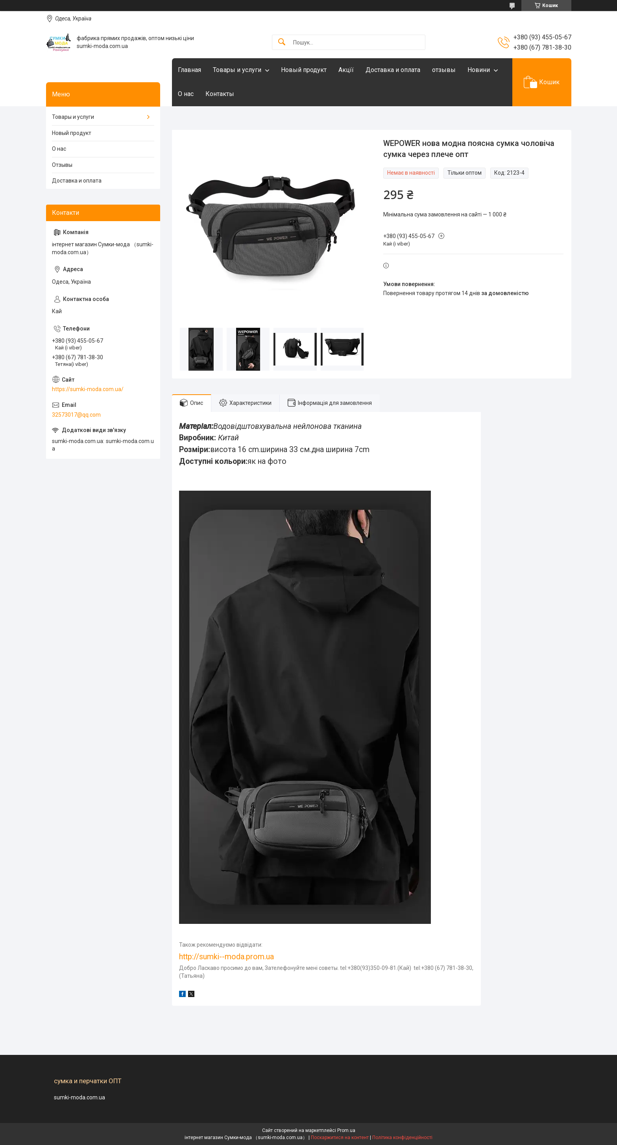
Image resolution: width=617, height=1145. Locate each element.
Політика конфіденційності (402, 1137)
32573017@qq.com (76, 415)
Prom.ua (346, 1130)
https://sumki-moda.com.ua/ (88, 389)
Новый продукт (304, 70)
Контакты (219, 94)
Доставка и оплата (393, 70)
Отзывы (62, 165)
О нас (186, 94)
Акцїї (346, 70)
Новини (478, 70)
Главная (189, 70)
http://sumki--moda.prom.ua (226, 956)
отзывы (444, 70)
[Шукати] (281, 42)
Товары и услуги (237, 70)
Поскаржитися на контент (340, 1137)
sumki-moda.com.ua (79, 1097)
